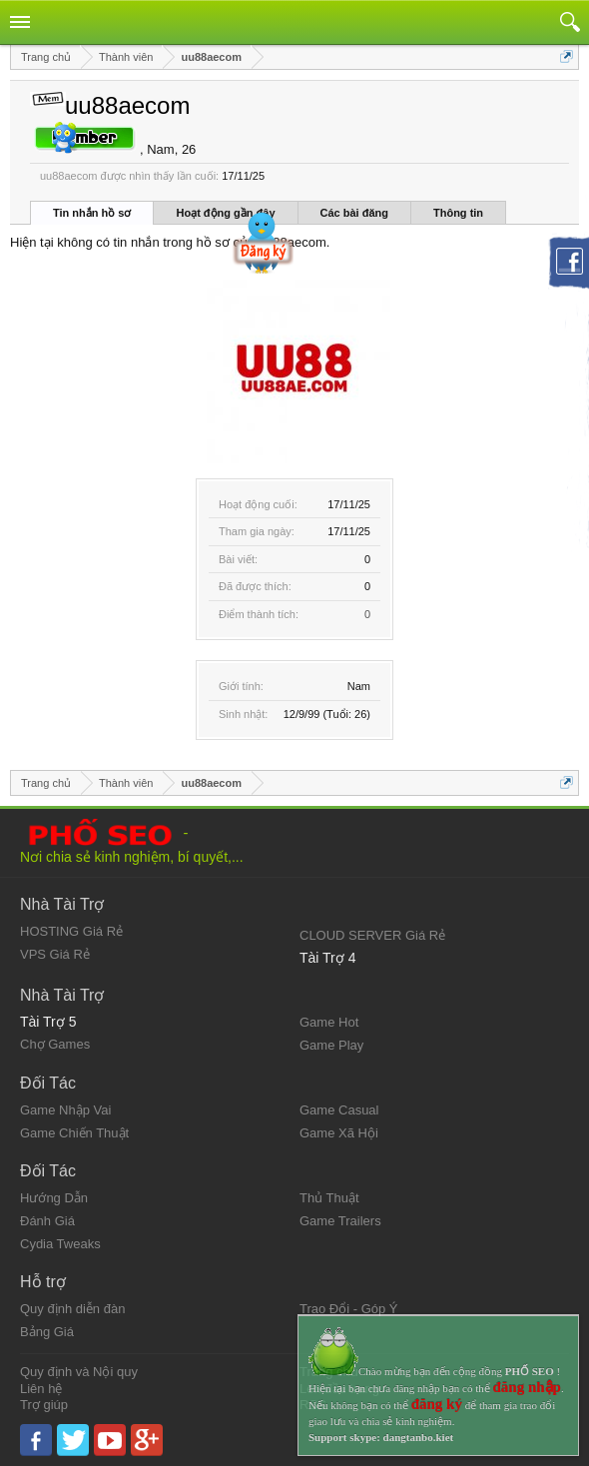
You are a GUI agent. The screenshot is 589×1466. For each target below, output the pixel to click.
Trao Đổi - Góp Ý (348, 1308)
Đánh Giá (47, 1220)
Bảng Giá (47, 1331)
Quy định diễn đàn (72, 1308)
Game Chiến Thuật (74, 1132)
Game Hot (328, 1022)
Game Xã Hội (338, 1132)
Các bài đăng (354, 213)
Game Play (331, 1045)
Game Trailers (340, 1220)
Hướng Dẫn (54, 1197)
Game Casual (338, 1109)
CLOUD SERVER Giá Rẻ (372, 935)
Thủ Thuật (329, 1197)
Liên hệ (41, 1388)
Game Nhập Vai (65, 1109)
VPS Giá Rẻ (55, 954)
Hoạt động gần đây (225, 213)
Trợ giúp (44, 1404)
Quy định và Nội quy (79, 1371)
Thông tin (458, 213)
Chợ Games (55, 1044)
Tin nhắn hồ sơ (92, 213)
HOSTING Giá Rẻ (71, 931)
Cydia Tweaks (60, 1243)
